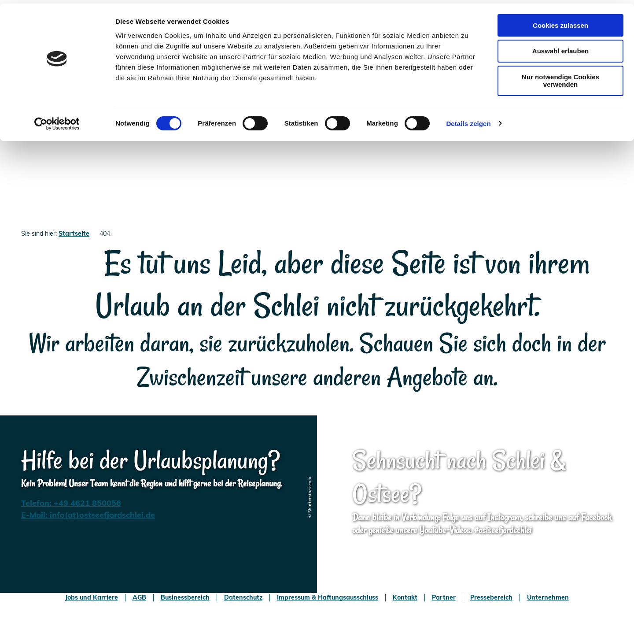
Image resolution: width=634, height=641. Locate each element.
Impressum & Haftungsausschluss (327, 597)
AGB (139, 597)
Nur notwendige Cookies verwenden (560, 77)
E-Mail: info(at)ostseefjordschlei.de (88, 515)
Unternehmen (548, 597)
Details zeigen (468, 120)
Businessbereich (185, 597)
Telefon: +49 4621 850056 (71, 503)
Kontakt (405, 597)
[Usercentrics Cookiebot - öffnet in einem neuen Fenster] (57, 120)
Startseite (74, 233)
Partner (444, 597)
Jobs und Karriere (91, 597)
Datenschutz (243, 597)
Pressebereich (491, 597)
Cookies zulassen (560, 22)
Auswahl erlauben (560, 48)
